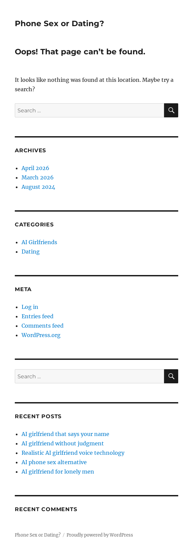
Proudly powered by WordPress (100, 535)
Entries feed (37, 316)
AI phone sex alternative (54, 462)
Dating (31, 251)
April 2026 (35, 168)
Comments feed (43, 325)
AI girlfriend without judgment (63, 443)
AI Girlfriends (39, 242)
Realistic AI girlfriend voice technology (73, 452)
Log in (30, 307)
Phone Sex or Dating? (59, 23)
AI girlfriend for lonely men (58, 471)
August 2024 (38, 186)
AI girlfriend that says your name (65, 434)
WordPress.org (41, 335)
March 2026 (38, 177)
